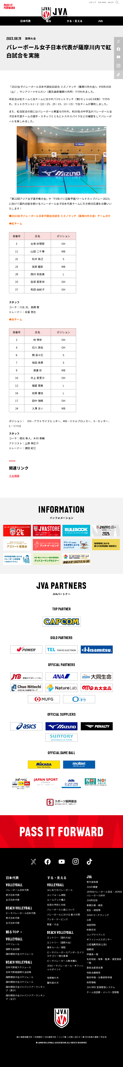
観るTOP (12, 931)
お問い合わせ (74, 1037)
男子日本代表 (13, 895)
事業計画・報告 (95, 905)
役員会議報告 (94, 972)
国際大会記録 (13, 949)
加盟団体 (91, 924)
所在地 (104, 1037)
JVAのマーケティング (98, 915)
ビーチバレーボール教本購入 (62, 960)
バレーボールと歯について (61, 909)
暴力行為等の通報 (90, 1037)
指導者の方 (53, 977)
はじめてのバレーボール (60, 890)
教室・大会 (53, 924)
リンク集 (62, 1037)
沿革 (89, 919)
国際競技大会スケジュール (19, 977)
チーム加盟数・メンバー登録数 (103, 992)
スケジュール (13, 944)
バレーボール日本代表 (17, 890)
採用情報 (91, 982)
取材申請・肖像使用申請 (99, 977)
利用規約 (39, 1037)
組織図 (90, 949)
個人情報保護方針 (24, 1037)
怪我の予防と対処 (56, 904)
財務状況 (91, 929)
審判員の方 (53, 982)
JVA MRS (102, 2)
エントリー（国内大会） (60, 937)
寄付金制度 (92, 881)
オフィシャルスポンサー (99, 939)
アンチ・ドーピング (57, 919)
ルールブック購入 (56, 899)
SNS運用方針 (50, 1037)
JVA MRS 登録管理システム (101, 987)
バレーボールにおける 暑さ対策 (63, 914)
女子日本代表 (13, 899)
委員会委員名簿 (95, 967)
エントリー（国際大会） (60, 942)
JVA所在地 (92, 900)
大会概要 (14, 476)
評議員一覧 (92, 954)
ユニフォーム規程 (56, 895)
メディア (92, 2)
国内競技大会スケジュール (19, 953)
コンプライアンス (96, 934)
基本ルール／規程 (56, 947)
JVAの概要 (92, 886)
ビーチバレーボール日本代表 (21, 913)
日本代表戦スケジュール (18, 967)
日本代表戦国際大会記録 (18, 972)
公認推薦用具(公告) (97, 944)
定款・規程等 (94, 910)
